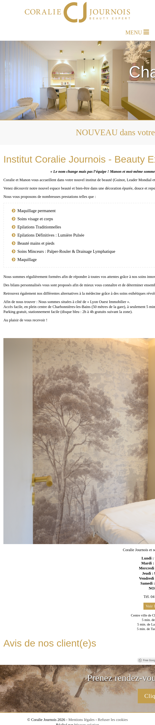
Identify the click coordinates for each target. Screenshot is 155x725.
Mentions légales (81, 720)
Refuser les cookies (113, 720)
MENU (137, 32)
